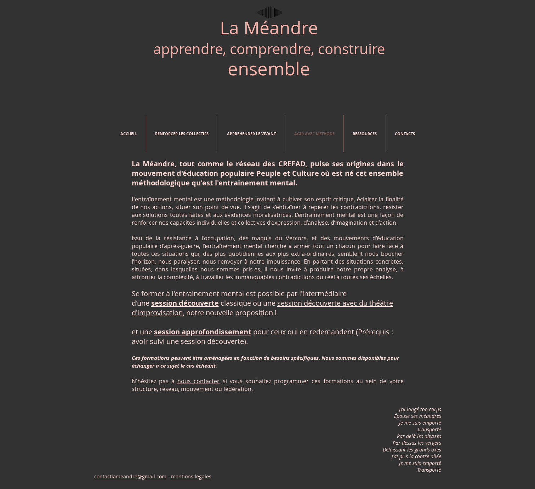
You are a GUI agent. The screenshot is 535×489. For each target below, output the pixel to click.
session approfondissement (202, 331)
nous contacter (198, 381)
